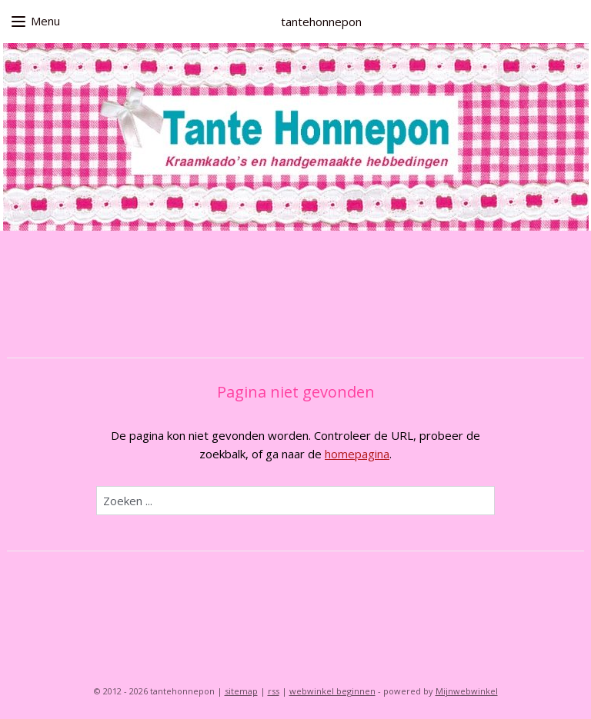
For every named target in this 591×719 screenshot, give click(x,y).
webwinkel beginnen (332, 691)
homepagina (357, 453)
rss (273, 691)
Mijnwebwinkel (467, 691)
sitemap (241, 691)
